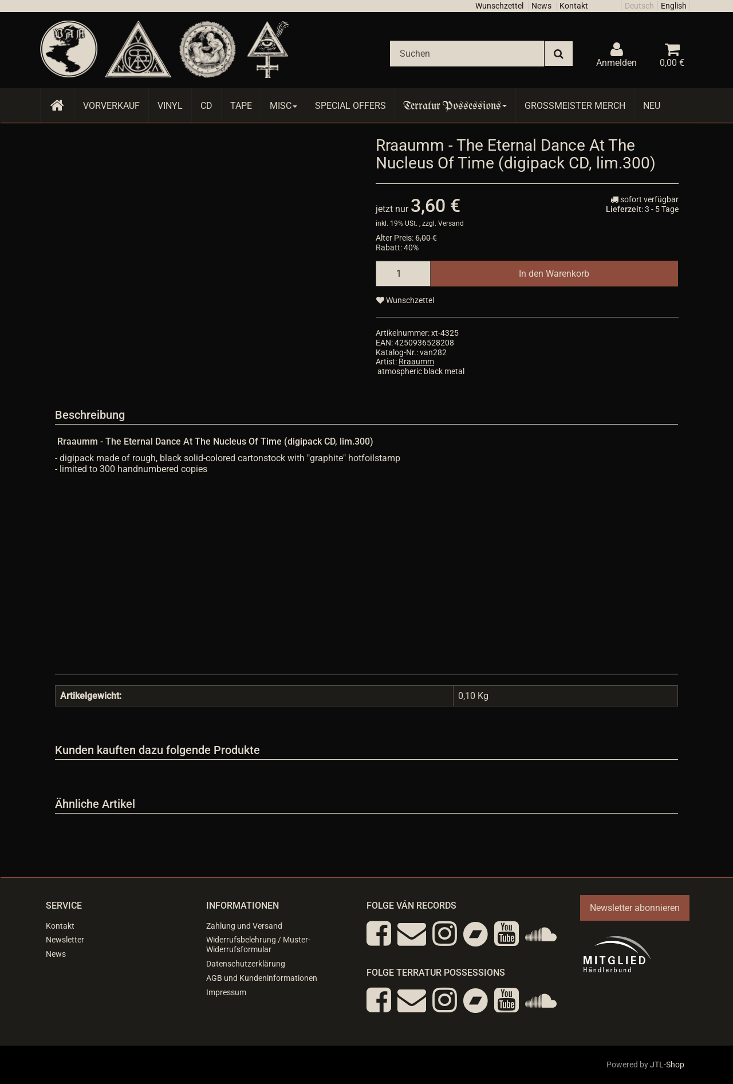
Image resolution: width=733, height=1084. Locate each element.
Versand (451, 223)
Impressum (226, 992)
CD (206, 105)
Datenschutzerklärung (245, 963)
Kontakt (573, 5)
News (541, 5)
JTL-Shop (667, 1064)
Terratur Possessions (455, 105)
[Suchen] (467, 53)
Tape (241, 105)
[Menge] (403, 273)
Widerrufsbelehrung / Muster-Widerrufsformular (258, 944)
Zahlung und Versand (244, 925)
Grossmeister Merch (575, 105)
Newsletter (65, 939)
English (674, 5)
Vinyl (170, 105)
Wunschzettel (499, 5)
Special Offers (350, 105)
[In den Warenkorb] (554, 273)
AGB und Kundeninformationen (261, 978)
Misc (283, 105)
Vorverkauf (111, 105)
